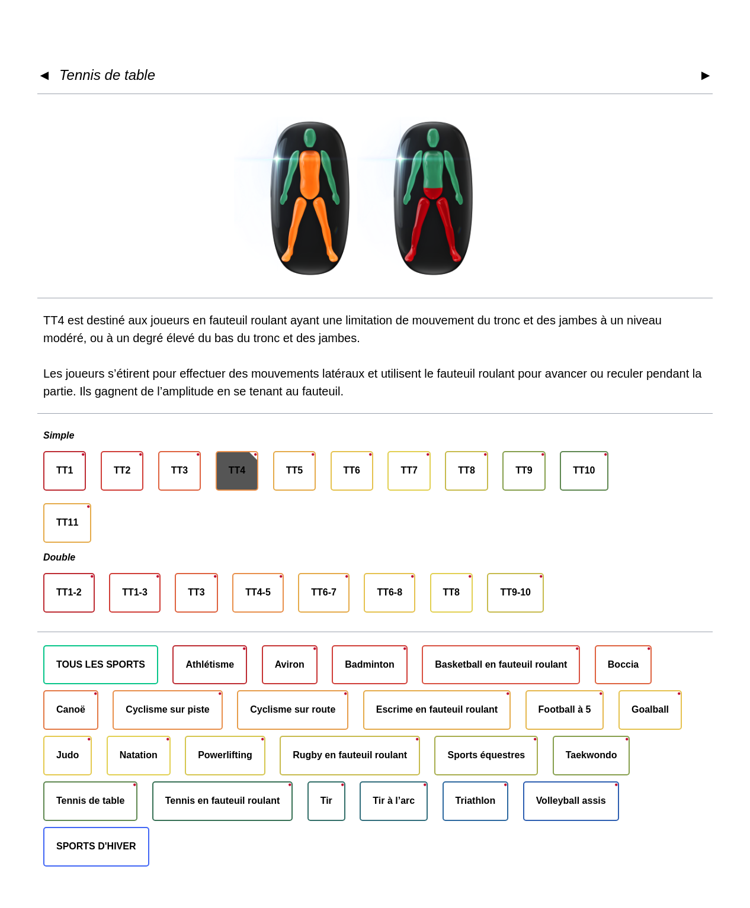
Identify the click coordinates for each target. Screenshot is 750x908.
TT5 (294, 470)
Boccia (623, 664)
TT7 (408, 470)
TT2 (122, 470)
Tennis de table (107, 75)
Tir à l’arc (394, 801)
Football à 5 (565, 709)
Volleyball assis (571, 801)
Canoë (70, 709)
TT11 (67, 522)
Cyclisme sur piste (167, 709)
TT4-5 (258, 592)
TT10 (584, 470)
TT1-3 (135, 592)
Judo (67, 755)
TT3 (179, 470)
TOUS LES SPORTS (100, 664)
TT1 (64, 470)
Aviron (290, 664)
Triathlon (476, 801)
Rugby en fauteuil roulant (350, 755)
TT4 (237, 470)
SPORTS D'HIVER (96, 846)
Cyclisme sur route (292, 709)
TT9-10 (515, 592)
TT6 (352, 470)
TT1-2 (69, 592)
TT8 (466, 470)
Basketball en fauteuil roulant (501, 664)
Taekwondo (591, 755)
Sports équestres (486, 755)
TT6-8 (389, 592)
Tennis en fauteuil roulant (222, 801)
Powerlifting (225, 755)
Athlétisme (209, 664)
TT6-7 (323, 592)
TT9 (523, 470)
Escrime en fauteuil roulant (437, 709)
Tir (326, 801)
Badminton (370, 664)
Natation (139, 755)
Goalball (650, 709)
